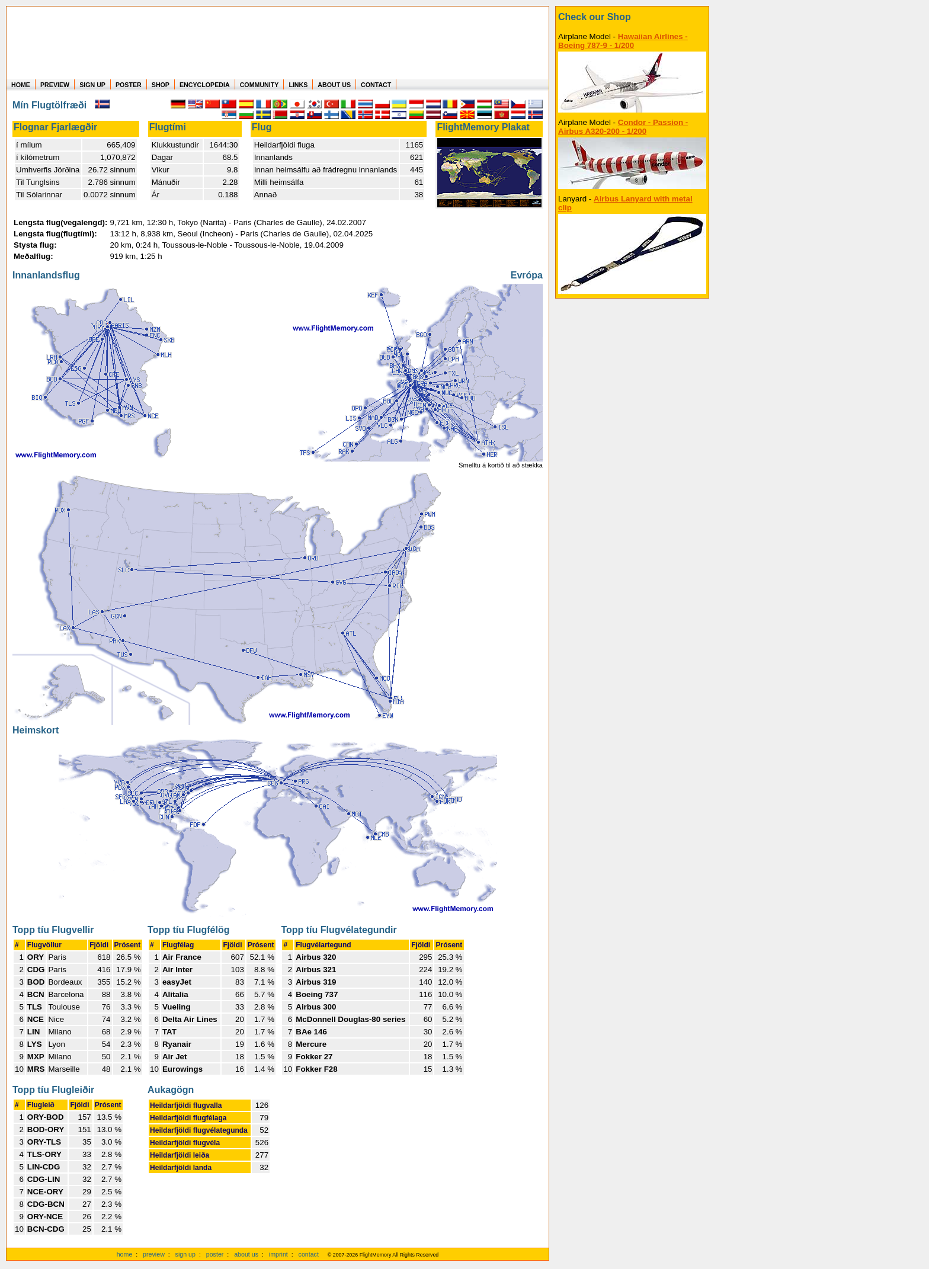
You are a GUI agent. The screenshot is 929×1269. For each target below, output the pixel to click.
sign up (185, 1254)
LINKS (298, 84)
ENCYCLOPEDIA (205, 84)
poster (215, 1254)
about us (246, 1254)
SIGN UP (92, 84)
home (125, 1254)
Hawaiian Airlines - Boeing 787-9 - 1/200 (623, 41)
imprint (278, 1254)
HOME (20, 84)
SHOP (160, 84)
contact (309, 1254)
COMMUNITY (259, 84)
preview (154, 1254)
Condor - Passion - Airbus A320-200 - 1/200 (623, 127)
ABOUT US (334, 84)
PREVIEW (54, 84)
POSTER (129, 84)
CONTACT (376, 84)
